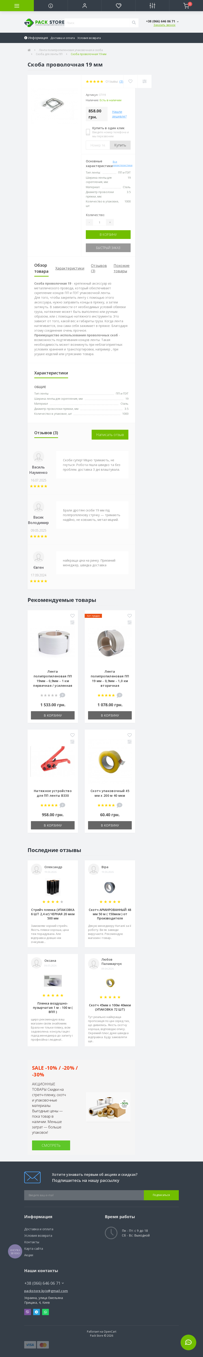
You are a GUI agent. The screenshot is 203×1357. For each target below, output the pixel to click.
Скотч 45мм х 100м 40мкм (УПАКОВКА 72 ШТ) (110, 1007)
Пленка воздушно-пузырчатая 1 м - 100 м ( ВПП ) (53, 1007)
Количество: (95, 215)
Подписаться (161, 1195)
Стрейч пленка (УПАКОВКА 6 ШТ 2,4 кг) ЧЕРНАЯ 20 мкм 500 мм (53, 914)
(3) (121, 81)
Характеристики (69, 268)
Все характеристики (122, 163)
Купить (120, 145)
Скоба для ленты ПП (49, 54)
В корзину (108, 234)
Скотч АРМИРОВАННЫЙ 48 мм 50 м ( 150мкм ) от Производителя (110, 914)
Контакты (31, 1242)
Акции (28, 1255)
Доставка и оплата (62, 38)
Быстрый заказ (108, 248)
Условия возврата (89, 38)
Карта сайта (33, 1248)
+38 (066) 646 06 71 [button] (44, 1283)
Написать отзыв (110, 434)
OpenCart (110, 1331)
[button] (85, 5)
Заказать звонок (164, 25)
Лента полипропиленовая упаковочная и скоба (71, 50)
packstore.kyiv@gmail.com (46, 1291)
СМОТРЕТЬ (51, 1145)
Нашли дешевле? (119, 114)
